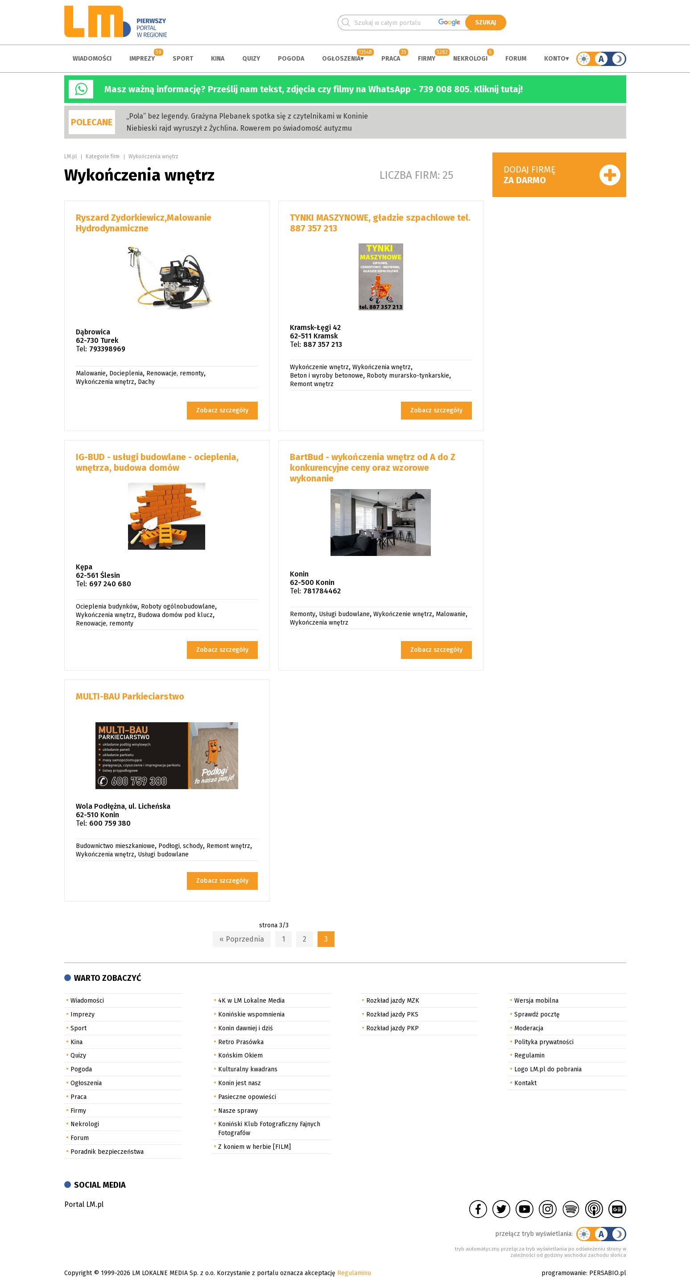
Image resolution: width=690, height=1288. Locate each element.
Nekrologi (470, 58)
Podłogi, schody (180, 846)
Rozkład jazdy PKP (392, 1028)
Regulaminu (354, 1273)
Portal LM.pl (83, 1204)
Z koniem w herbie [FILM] (254, 1147)
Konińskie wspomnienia (251, 1014)
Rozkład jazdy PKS (392, 1014)
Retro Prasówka (241, 1042)
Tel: (81, 349)
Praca (390, 58)
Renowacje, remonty (175, 373)
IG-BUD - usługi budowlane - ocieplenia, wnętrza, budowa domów (157, 462)
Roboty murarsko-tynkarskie (408, 375)
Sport (183, 58)
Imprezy (142, 58)
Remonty (302, 614)
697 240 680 (110, 584)
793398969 (107, 349)
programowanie (563, 1273)
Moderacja (528, 1028)
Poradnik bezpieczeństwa (107, 1152)
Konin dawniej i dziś (245, 1028)
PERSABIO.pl (607, 1273)
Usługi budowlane (344, 614)
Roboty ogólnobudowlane (178, 606)
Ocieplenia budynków (106, 606)
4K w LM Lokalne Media (251, 1000)
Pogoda (291, 58)
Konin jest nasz (239, 1083)
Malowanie (91, 373)
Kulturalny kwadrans (247, 1069)
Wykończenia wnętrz (153, 156)
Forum (515, 58)
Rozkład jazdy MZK (392, 1000)
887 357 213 (322, 344)
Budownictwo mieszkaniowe (115, 846)
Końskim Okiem (240, 1055)
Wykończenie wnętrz (319, 367)
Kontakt (525, 1083)
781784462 (322, 591)
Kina (217, 58)
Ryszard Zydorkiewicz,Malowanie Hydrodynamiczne (143, 223)
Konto (555, 58)
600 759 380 (110, 823)
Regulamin (529, 1055)
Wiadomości (92, 58)
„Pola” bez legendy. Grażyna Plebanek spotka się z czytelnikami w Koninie (247, 116)
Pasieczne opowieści (247, 1097)
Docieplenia (126, 373)
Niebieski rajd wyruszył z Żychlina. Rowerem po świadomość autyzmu (239, 128)
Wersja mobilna (536, 1000)
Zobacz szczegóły (222, 410)
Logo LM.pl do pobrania (548, 1069)
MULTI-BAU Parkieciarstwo (130, 696)
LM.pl (70, 156)
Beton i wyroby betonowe (326, 375)
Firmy (426, 58)
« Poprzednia (241, 939)
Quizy (251, 58)
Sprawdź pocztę (537, 1014)
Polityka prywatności (544, 1042)
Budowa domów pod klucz (175, 615)
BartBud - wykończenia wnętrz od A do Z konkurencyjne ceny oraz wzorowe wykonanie (372, 468)
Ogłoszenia (341, 58)
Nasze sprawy (238, 1111)
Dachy (146, 382)
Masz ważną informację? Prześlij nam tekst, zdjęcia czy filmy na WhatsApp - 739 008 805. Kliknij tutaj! (313, 89)
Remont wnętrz (312, 384)
